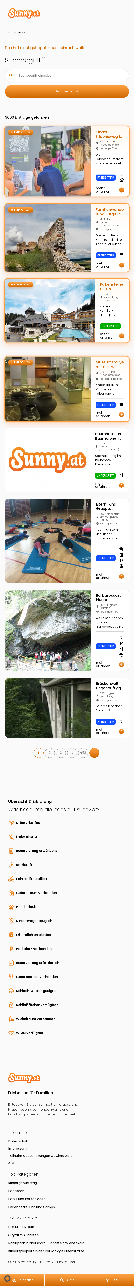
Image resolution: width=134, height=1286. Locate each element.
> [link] (94, 752)
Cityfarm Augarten (23, 1235)
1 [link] (38, 752)
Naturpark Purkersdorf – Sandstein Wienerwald (46, 1243)
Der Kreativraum (21, 1227)
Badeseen (16, 1191)
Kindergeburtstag (22, 1183)
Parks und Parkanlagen (26, 1199)
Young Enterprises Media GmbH (52, 1262)
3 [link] (61, 752)
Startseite (14, 32)
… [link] (72, 752)
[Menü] (121, 14)
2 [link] (50, 752)
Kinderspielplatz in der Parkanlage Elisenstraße (46, 1251)
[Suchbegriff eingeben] (70, 75)
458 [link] (83, 752)
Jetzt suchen (67, 91)
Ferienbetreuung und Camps (31, 1207)
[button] (7, 1278)
